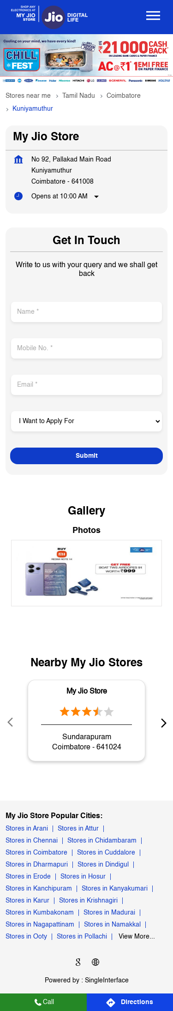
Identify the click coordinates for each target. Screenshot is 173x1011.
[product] (86, 421)
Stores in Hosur (83, 877)
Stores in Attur (78, 829)
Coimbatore (124, 96)
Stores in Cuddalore (106, 853)
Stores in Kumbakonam (40, 913)
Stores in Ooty (26, 937)
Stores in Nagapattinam (40, 925)
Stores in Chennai (32, 841)
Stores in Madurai (109, 913)
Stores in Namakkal (112, 925)
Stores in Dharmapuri (37, 865)
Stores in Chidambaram (102, 841)
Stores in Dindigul (103, 865)
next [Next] (161, 722)
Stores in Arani (27, 829)
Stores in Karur (27, 901)
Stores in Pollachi (82, 937)
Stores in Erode (28, 877)
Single (107, 980)
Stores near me (28, 96)
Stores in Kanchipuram (39, 889)
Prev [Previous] (11, 722)
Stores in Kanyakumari (115, 889)
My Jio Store (86, 691)
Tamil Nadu (78, 96)
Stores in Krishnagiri (88, 901)
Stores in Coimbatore (36, 853)
